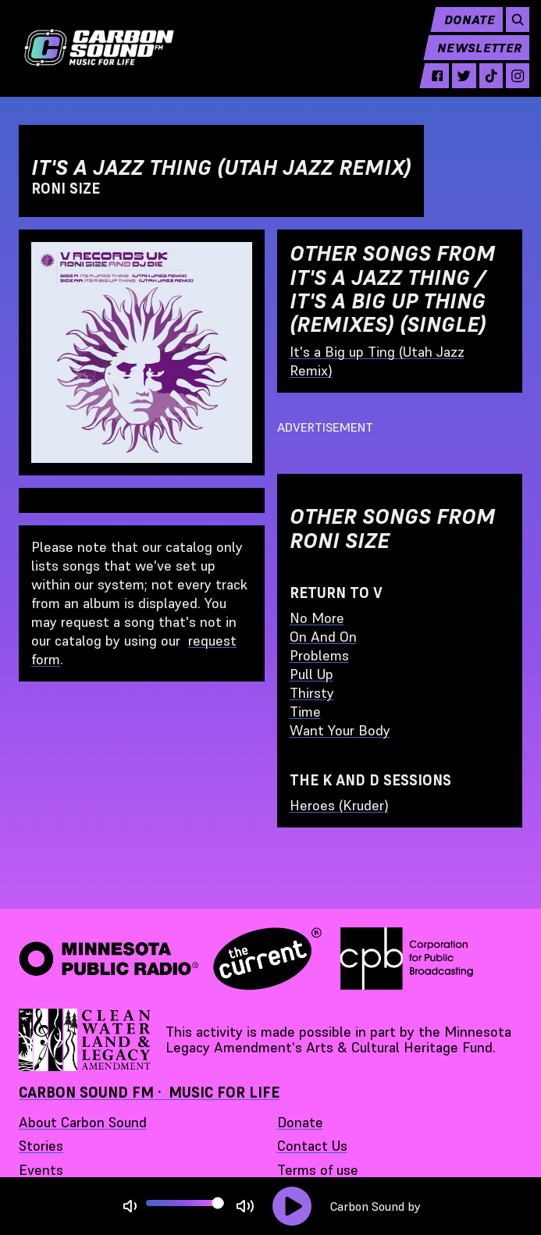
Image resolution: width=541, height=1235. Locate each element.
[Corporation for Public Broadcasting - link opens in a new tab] (406, 958)
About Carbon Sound (83, 1122)
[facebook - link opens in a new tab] (430, 87)
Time (305, 712)
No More (317, 618)
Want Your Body (340, 730)
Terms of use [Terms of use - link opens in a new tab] (317, 1170)
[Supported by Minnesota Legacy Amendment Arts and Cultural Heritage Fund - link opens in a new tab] (86, 1040)
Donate (462, 31)
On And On (323, 637)
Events (41, 1170)
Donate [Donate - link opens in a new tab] (300, 1122)
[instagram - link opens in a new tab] (510, 87)
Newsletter (472, 59)
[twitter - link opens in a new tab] (456, 87)
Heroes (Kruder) (339, 805)
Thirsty (312, 693)
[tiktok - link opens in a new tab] (483, 87)
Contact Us (312, 1146)
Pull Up (311, 674)
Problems (319, 655)
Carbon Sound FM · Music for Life (149, 1093)
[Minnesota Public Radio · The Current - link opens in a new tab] (170, 958)
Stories (41, 1146)
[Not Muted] (130, 1206)
